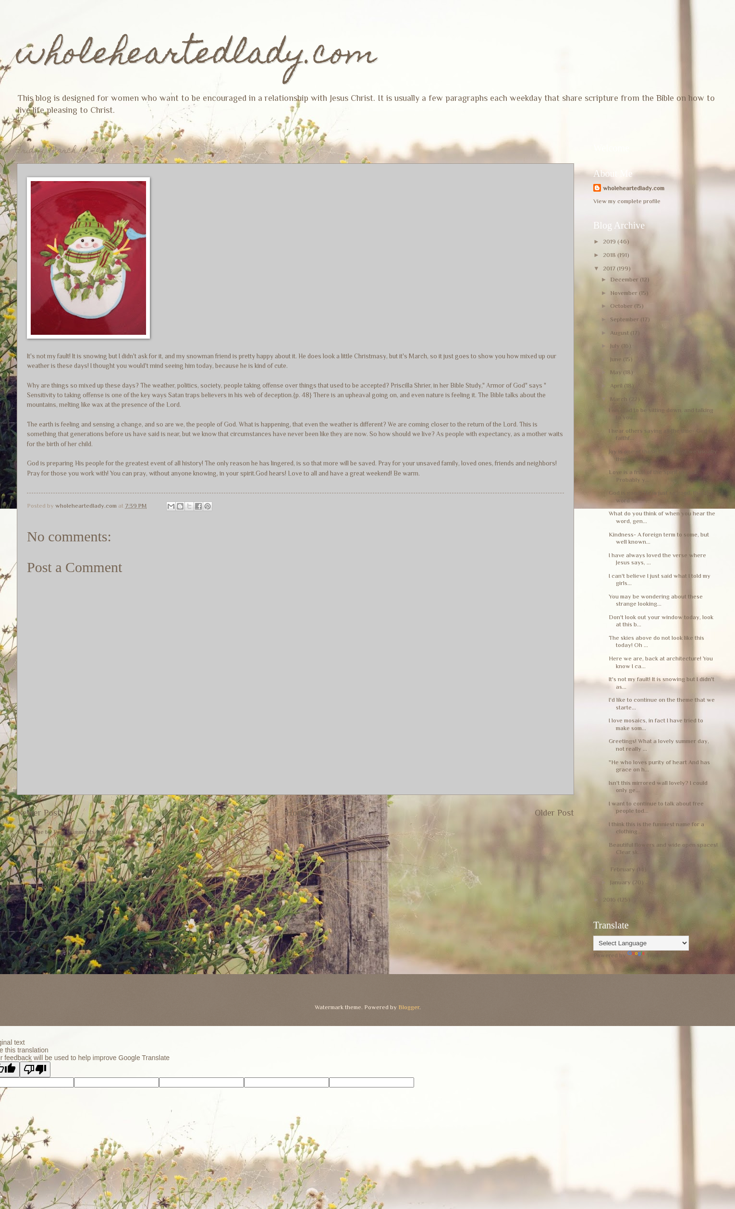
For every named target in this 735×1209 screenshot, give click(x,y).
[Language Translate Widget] (641, 943)
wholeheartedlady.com (197, 56)
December (625, 279)
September (625, 319)
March (619, 399)
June (616, 359)
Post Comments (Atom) (83, 831)
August (620, 332)
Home (297, 813)
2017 (610, 268)
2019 (610, 241)
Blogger (408, 1007)
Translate (649, 955)
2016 (610, 899)
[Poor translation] (35, 1069)
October (622, 305)
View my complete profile (627, 201)
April (617, 385)
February (623, 869)
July (615, 345)
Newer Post (39, 813)
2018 (610, 254)
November (624, 292)
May (616, 372)
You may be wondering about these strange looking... (656, 600)
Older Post (554, 813)
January (621, 882)
